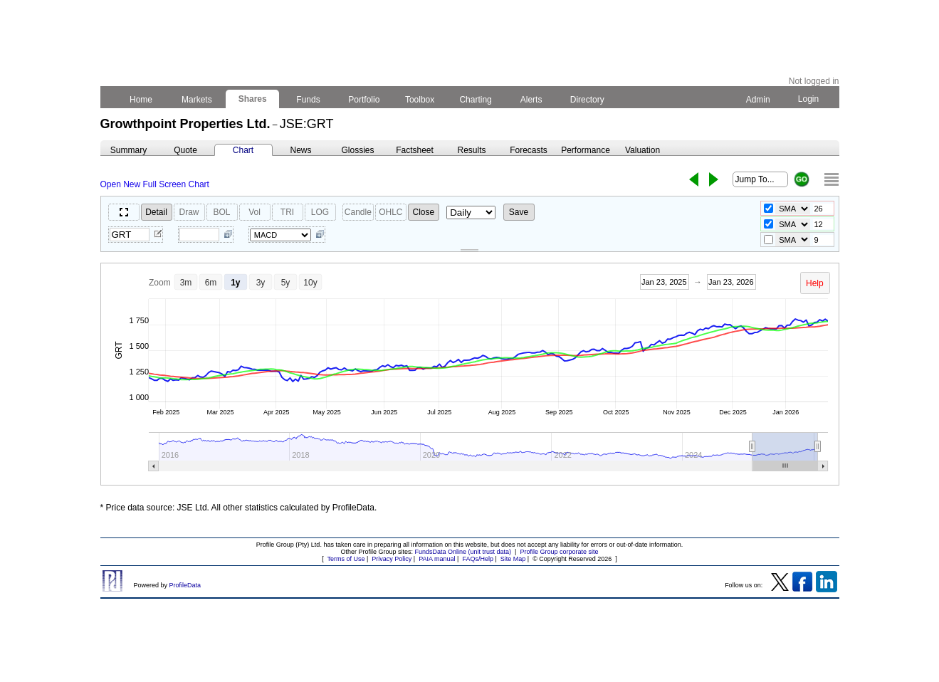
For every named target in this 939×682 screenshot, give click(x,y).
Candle (358, 212)
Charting (475, 100)
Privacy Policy (391, 558)
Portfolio (364, 100)
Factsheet (415, 150)
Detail (156, 212)
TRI (287, 212)
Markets (196, 100)
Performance (585, 150)
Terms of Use (345, 558)
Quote (185, 150)
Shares (252, 99)
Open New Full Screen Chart (154, 184)
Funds (308, 100)
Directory (587, 100)
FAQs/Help (477, 558)
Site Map (513, 558)
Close (424, 212)
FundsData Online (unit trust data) (463, 551)
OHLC (390, 212)
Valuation (642, 150)
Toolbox (420, 100)
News (300, 150)
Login (808, 99)
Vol (254, 212)
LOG (320, 212)
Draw (189, 212)
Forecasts (528, 150)
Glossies (357, 150)
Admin (758, 100)
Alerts (531, 100)
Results (471, 150)
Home (141, 100)
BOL (221, 212)
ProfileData (185, 585)
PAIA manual (437, 558)
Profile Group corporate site (559, 551)
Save (518, 212)
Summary (128, 150)
